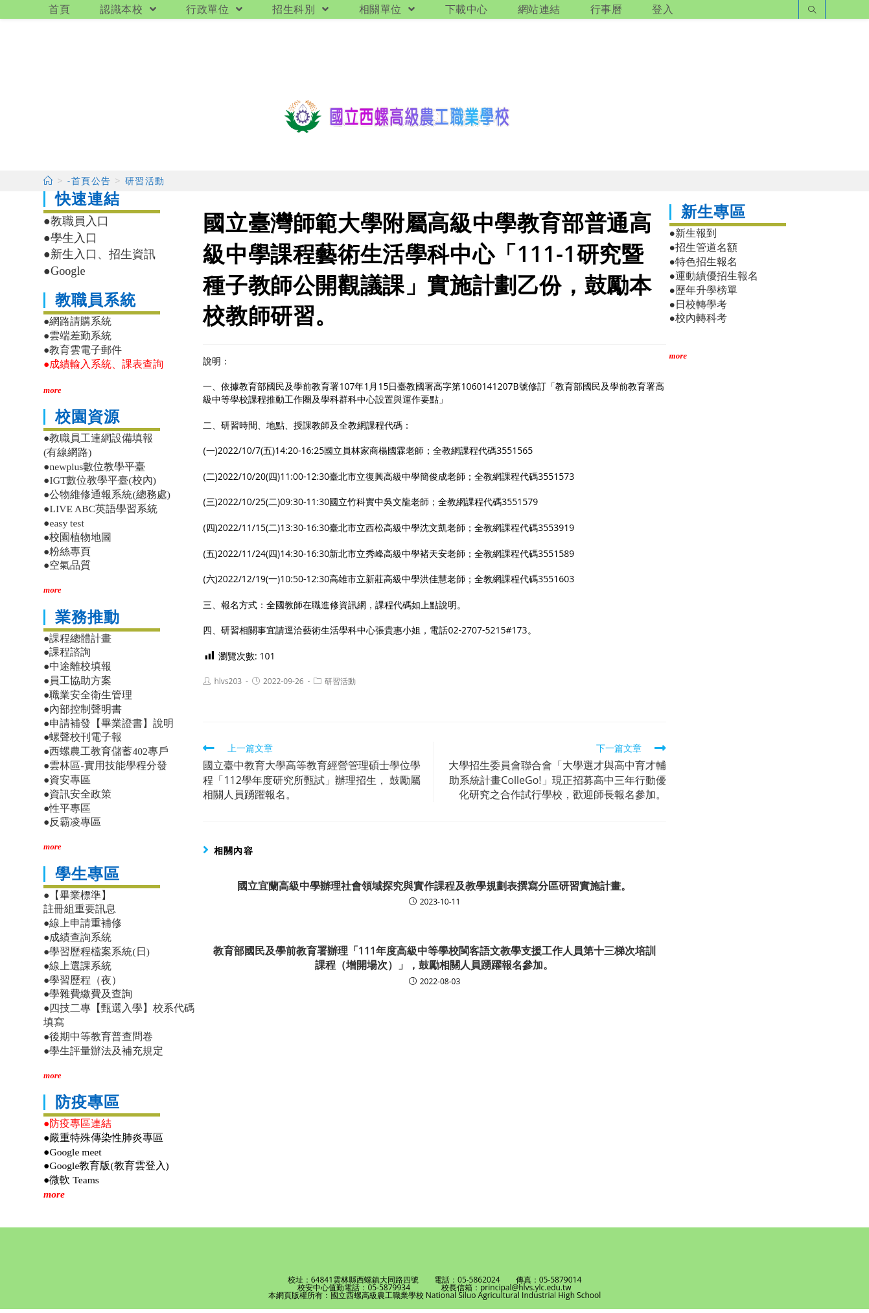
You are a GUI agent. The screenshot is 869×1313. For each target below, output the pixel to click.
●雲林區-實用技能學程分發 (105, 769)
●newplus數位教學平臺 (94, 470)
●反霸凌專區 (72, 825)
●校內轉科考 (698, 322)
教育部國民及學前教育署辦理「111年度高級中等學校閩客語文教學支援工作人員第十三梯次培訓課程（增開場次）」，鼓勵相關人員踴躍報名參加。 (434, 961)
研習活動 (340, 685)
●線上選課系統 (77, 969)
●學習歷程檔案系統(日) (96, 955)
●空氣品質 (67, 569)
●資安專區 (67, 783)
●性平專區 (67, 812)
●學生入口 (70, 241)
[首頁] (48, 185)
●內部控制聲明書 (82, 712)
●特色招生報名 (703, 265)
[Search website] (812, 10)
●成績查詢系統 (77, 941)
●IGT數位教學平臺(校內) (99, 484)
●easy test (63, 526)
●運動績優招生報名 (713, 279)
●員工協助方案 (77, 684)
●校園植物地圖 (77, 541)
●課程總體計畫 (77, 642)
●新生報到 (693, 237)
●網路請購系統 (77, 325)
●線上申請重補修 (82, 926)
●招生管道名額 (703, 251)
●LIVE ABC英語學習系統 (100, 512)
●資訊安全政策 (77, 797)
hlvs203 (228, 685)
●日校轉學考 (698, 308)
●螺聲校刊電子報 (82, 741)
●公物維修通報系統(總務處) (106, 498)
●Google (64, 274)
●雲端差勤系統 (77, 339)
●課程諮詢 (67, 656)
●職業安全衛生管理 (87, 698)
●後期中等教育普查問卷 (98, 1040)
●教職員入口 (76, 225)
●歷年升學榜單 (703, 294)
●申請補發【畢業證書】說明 (108, 727)
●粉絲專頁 (67, 555)
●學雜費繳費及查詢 (87, 997)
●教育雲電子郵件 (82, 353)
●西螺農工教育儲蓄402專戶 (105, 755)
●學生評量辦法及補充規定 (103, 1054)
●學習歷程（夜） (82, 983)
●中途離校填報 (77, 670)
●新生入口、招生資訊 (99, 258)
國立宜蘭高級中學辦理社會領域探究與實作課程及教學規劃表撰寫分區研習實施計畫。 (434, 889)
